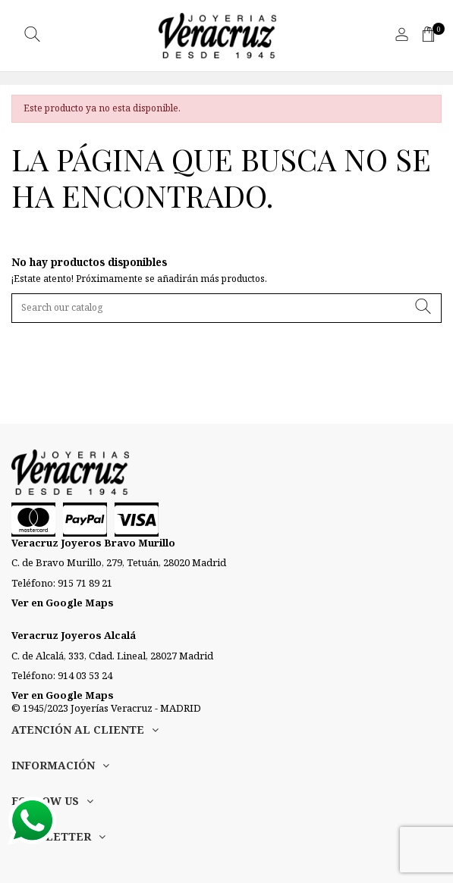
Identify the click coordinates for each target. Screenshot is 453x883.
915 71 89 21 (85, 583)
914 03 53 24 (85, 675)
